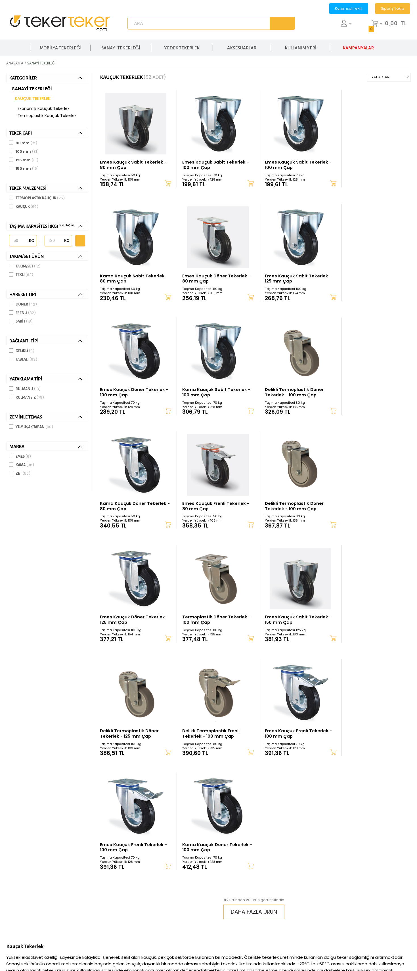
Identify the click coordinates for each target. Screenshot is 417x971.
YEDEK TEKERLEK (182, 47)
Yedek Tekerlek (378, 914)
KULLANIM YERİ (301, 47)
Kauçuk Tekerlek (33, 98)
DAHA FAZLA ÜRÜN (254, 691)
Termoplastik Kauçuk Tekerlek (47, 115)
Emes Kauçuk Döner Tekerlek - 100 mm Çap (290, 276)
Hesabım (223, 879)
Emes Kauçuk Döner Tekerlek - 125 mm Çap (132, 507)
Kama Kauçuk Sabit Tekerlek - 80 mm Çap (370, 161)
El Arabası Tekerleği (383, 879)
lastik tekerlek (43, 756)
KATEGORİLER (45, 78)
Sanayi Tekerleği (32, 88)
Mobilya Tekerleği (381, 923)
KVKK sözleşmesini (270, 838)
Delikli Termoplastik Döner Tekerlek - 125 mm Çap (366, 507)
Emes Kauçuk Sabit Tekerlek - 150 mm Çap (291, 507)
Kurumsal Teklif (348, 8)
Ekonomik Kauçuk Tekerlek (44, 108)
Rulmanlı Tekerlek (381, 888)
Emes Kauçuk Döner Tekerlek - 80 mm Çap (132, 276)
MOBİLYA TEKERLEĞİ (60, 47)
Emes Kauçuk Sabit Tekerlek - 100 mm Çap (212, 161)
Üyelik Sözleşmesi (301, 888)
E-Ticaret (191, 952)
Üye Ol (221, 888)
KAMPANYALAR (358, 47)
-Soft (176, 952)
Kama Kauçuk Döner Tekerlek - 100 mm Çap (370, 622)
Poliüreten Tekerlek (383, 897)
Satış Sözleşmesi (299, 897)
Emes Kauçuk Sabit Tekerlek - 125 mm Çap (212, 276)
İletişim (154, 879)
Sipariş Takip (392, 8)
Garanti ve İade (230, 906)
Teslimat (223, 897)
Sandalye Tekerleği (382, 932)
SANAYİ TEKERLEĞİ (120, 47)
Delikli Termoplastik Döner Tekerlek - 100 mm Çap (129, 391)
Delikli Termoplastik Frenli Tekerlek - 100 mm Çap (129, 622)
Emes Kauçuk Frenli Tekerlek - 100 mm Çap (212, 622)
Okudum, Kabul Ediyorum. (289, 838)
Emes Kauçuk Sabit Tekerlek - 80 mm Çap (133, 161)
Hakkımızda (159, 870)
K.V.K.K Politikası (299, 879)
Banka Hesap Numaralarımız (245, 914)
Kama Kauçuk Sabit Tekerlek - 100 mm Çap (370, 276)
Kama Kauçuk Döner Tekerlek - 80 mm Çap (212, 391)
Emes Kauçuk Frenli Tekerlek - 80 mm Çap (291, 391)
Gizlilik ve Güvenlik (302, 870)
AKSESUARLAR (241, 47)
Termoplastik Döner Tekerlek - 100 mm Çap (211, 507)
